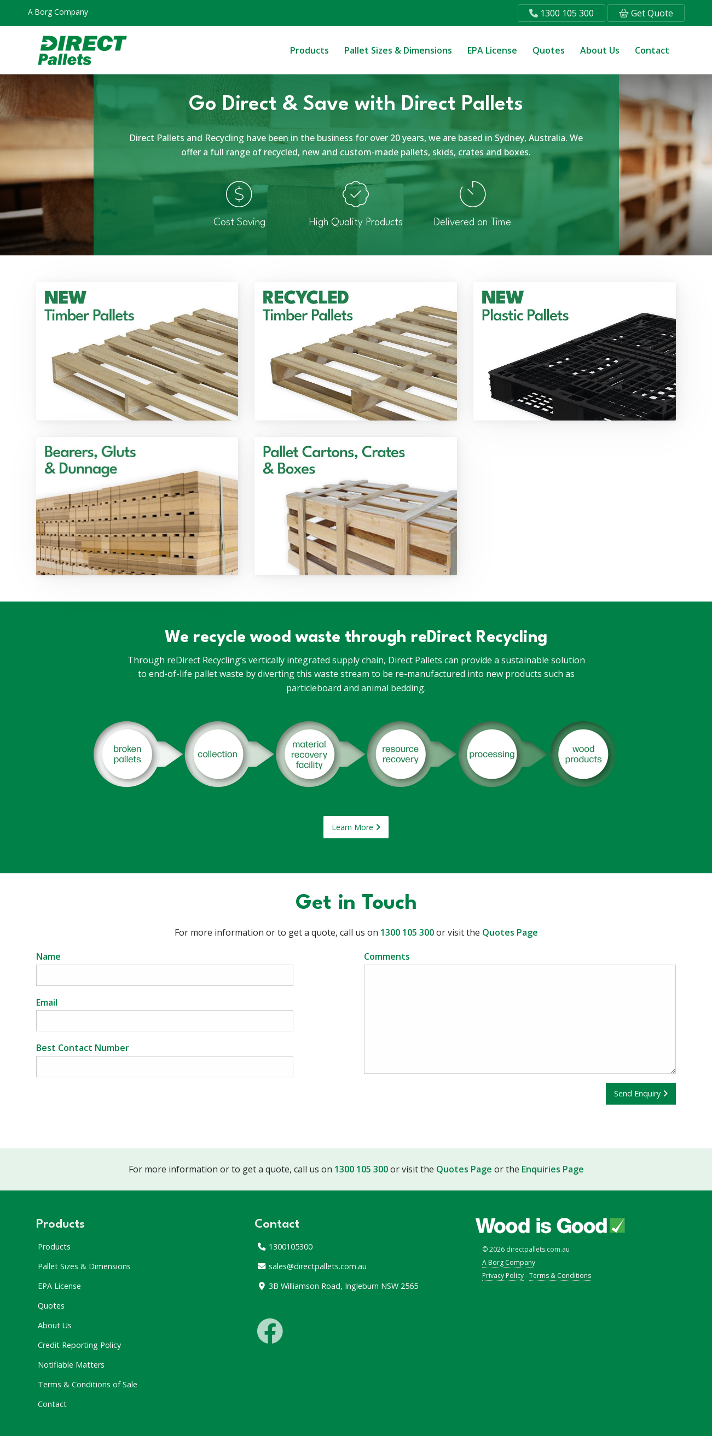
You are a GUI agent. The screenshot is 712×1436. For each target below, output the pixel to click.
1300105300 (284, 1246)
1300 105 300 (561, 13)
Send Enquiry (641, 1093)
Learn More (356, 827)
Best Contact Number (164, 1059)
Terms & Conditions (560, 1275)
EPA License (492, 50)
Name (164, 968)
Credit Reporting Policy (79, 1345)
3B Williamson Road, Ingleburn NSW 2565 (337, 1286)
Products (309, 50)
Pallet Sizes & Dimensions (398, 50)
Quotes (548, 50)
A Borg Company (58, 12)
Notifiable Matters (71, 1364)
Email (164, 1014)
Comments (520, 1012)
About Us (600, 50)
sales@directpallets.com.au (312, 1266)
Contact (652, 50)
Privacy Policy (503, 1275)
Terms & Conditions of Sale (87, 1384)
